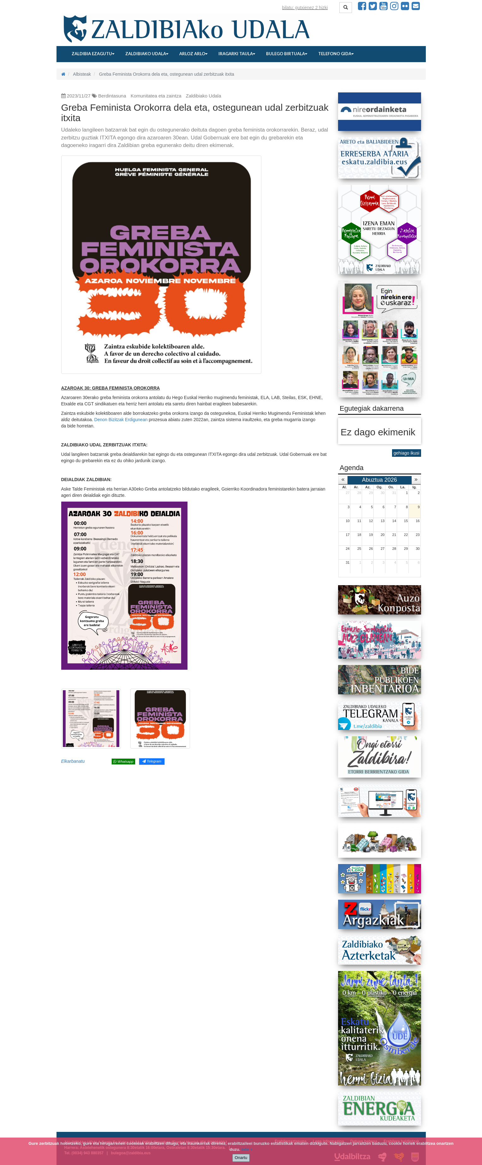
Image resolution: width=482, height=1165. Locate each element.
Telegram (151, 761)
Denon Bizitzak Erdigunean (121, 419)
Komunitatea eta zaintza (156, 95)
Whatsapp (123, 761)
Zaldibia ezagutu (93, 53)
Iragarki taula (236, 53)
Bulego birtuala (286, 53)
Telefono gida (336, 53)
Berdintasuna (112, 95)
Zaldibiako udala (146, 53)
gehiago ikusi (407, 453)
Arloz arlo (193, 53)
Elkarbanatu (73, 761)
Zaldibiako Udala (203, 95)
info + (247, 1149)
